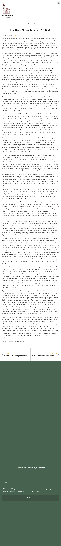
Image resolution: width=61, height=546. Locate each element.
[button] (58, 2)
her (15, 35)
